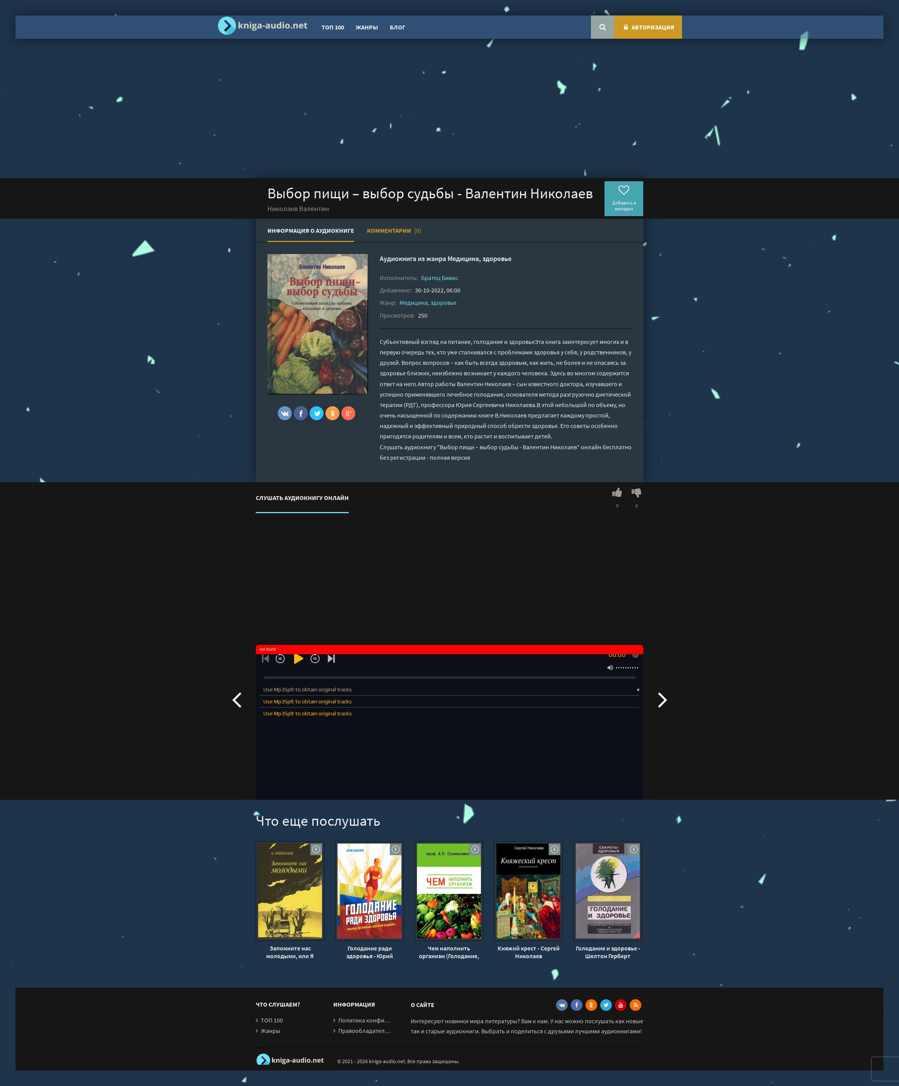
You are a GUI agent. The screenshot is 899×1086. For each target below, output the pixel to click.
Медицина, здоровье (480, 258)
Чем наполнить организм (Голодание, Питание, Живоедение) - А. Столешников (449, 952)
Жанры (367, 27)
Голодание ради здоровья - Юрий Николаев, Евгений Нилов (369, 952)
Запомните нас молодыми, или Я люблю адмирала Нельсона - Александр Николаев (290, 952)
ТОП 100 (333, 27)
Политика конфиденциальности (382, 1020)
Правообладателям (365, 1030)
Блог (397, 27)
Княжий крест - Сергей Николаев (529, 952)
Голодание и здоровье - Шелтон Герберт (608, 952)
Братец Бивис (439, 278)
